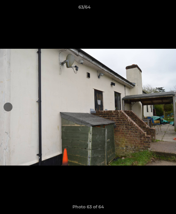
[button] (154, 8)
